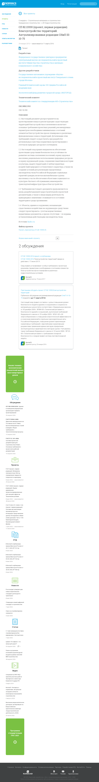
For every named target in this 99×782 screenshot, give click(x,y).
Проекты (5, 19)
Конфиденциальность (30, 767)
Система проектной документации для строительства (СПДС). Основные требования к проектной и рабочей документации (13, 445)
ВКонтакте (54, 772)
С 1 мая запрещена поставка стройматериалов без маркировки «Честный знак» (15, 633)
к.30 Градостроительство (51, 23)
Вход (62, 4)
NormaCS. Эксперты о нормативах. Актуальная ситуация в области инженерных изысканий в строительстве (14, 692)
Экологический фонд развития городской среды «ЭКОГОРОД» (45, 93)
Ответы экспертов (8, 38)
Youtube (63, 772)
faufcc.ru (31, 222)
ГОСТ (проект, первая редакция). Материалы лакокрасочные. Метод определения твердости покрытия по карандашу (13, 473)
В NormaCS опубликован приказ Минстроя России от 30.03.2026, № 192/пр (14, 557)
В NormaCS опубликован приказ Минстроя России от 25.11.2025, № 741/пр (14, 546)
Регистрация (72, 4)
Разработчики (7, 43)
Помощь (88, 767)
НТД (3, 24)
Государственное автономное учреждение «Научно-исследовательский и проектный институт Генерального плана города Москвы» (46, 77)
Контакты (18, 767)
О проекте (11, 767)
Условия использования (46, 767)
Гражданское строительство (29, 23)
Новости (5, 28)
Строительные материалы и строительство (44, 20)
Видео (15, 671)
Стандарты (23, 20)
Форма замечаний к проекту (29, 238)
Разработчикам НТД (69, 767)
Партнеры (58, 767)
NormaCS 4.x (81, 767)
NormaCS (29, 277)
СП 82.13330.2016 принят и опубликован (36, 256)
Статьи (4, 33)
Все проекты (27, 13)
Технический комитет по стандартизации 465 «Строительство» (46, 101)
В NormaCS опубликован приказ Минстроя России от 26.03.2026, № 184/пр (14, 567)
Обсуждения (6, 14)
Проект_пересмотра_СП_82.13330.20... (33, 230)
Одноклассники (73, 772)
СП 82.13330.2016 (27, 259)
